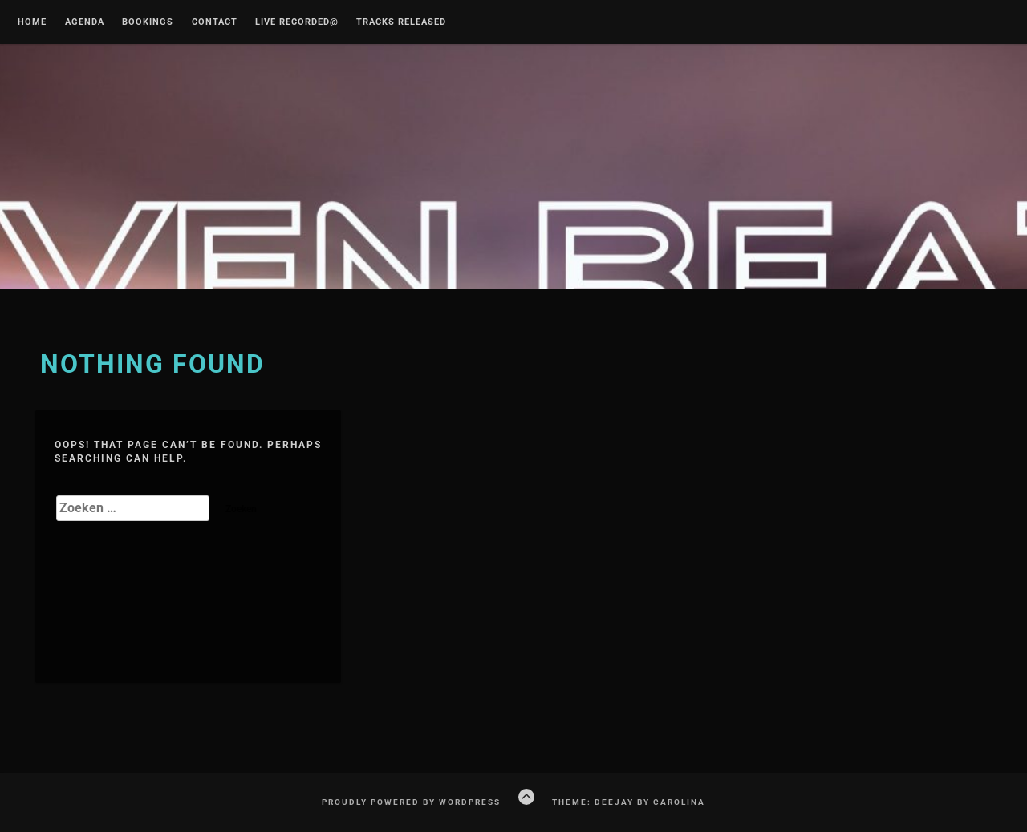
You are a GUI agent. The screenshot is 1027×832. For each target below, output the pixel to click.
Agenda (84, 22)
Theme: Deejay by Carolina (628, 802)
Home (32, 22)
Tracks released (401, 22)
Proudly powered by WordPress (411, 802)
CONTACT (214, 22)
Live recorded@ (297, 22)
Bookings (147, 22)
